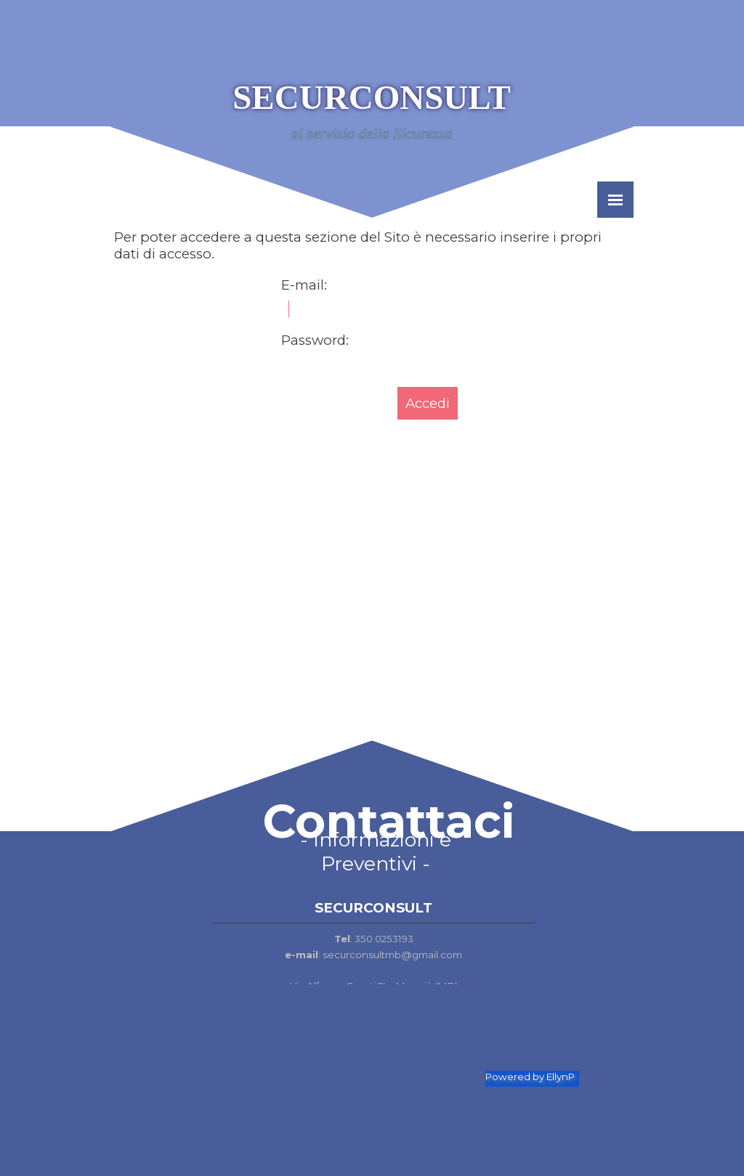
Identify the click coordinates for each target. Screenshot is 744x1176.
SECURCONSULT (371, 97)
